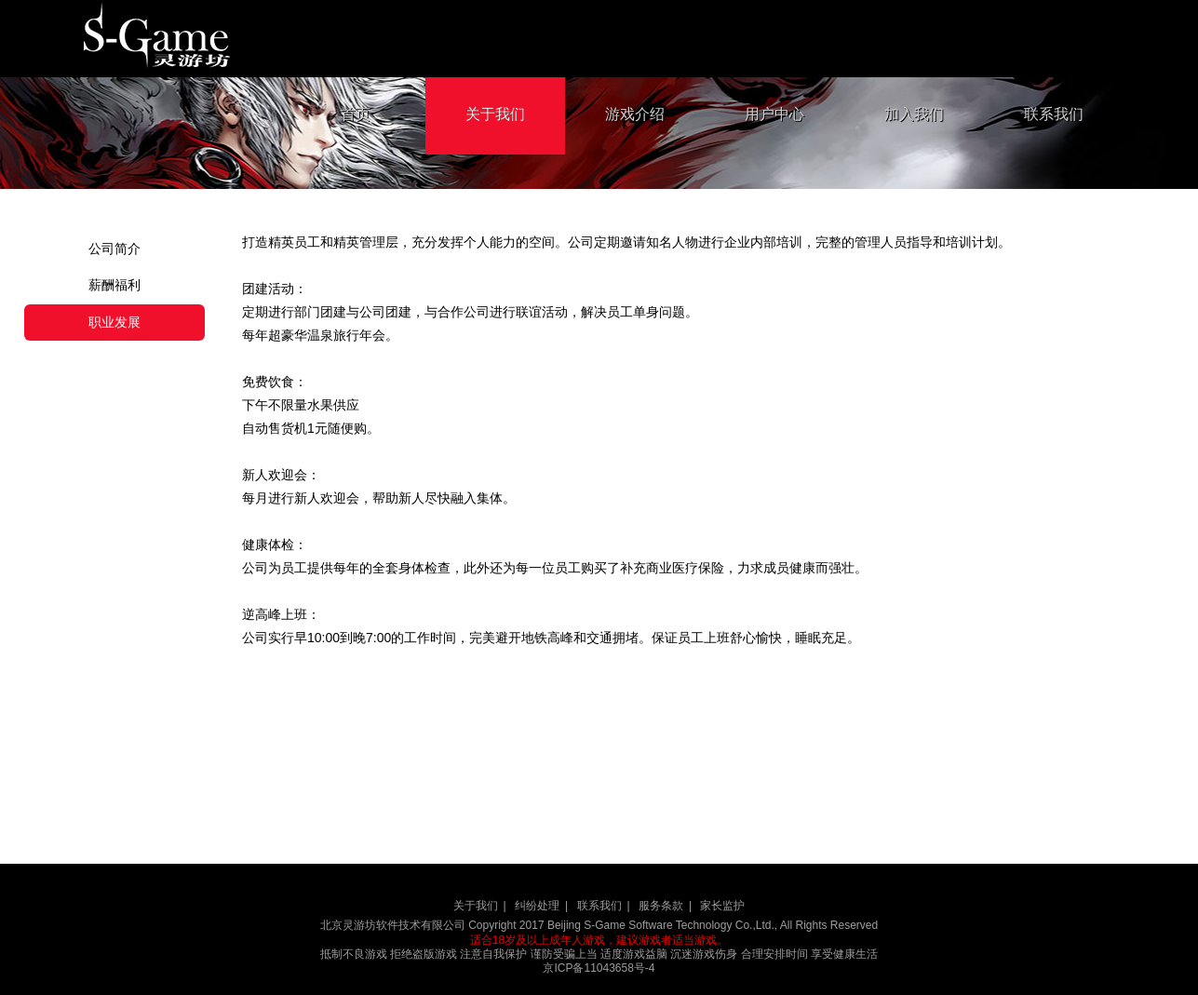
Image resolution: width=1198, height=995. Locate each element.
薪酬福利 (114, 284)
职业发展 (114, 322)
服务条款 (661, 905)
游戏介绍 (635, 114)
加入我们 (914, 114)
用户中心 (774, 114)
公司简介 (114, 248)
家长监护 (722, 905)
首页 (355, 114)
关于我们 (495, 114)
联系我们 (1054, 114)
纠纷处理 (537, 905)
